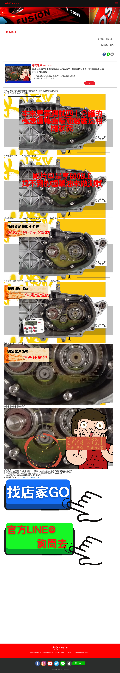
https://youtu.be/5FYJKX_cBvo (29, 477)
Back (89, 83)
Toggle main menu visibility (116, 2)
